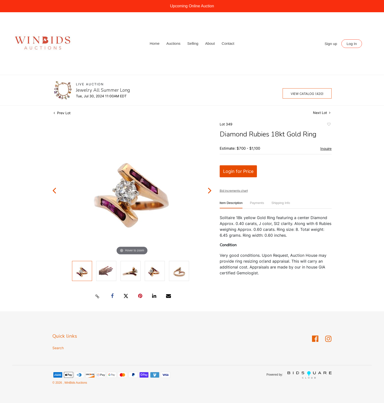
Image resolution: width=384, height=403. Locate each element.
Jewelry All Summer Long (103, 90)
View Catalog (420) (307, 94)
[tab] (231, 205)
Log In (352, 44)
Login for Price (238, 171)
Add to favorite (329, 125)
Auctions (173, 43)
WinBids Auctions (75, 382)
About (210, 43)
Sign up (331, 44)
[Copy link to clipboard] (97, 296)
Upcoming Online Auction (192, 6)
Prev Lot (62, 113)
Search (58, 348)
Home (154, 43)
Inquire (326, 148)
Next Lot (321, 113)
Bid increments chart (234, 190)
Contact (228, 43)
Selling (192, 43)
